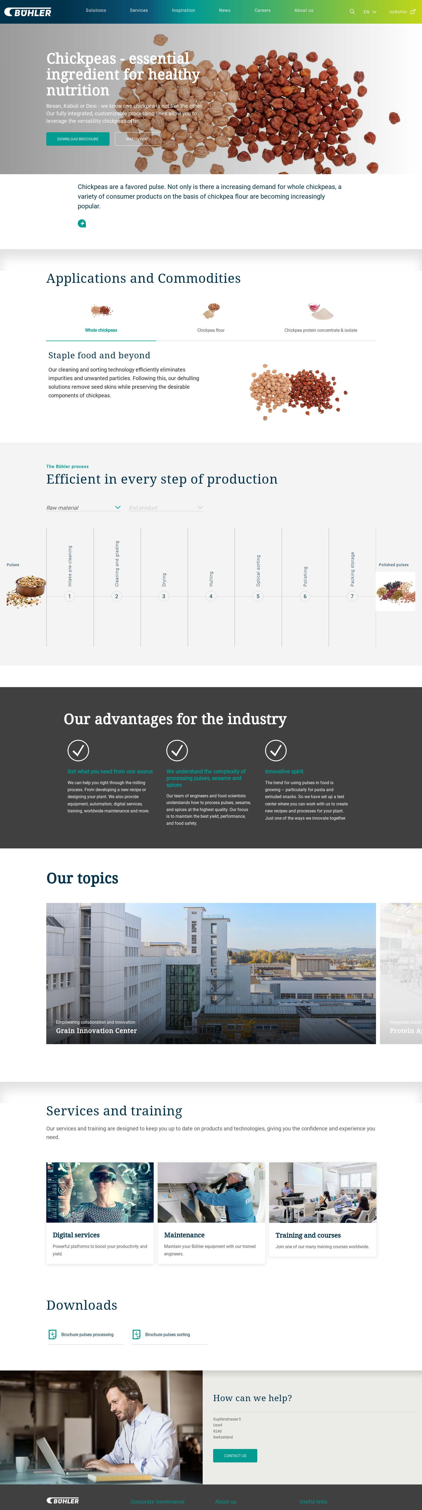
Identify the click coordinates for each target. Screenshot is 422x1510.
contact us (235, 1455)
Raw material (83, 508)
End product (166, 508)
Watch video (138, 138)
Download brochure (78, 138)
